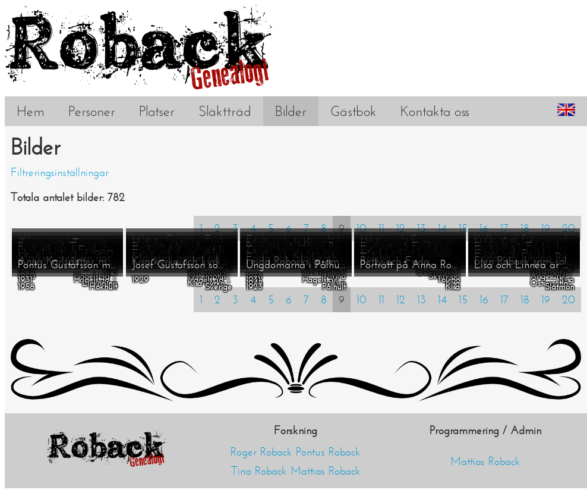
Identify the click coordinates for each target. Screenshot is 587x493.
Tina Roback (259, 471)
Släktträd (224, 111)
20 (568, 299)
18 (524, 299)
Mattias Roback (326, 471)
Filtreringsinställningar (60, 172)
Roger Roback (261, 452)
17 (504, 299)
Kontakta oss (434, 111)
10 (361, 299)
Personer (91, 111)
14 (442, 299)
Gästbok (353, 111)
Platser (157, 111)
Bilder (291, 111)
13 (421, 299)
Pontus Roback (328, 452)
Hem (31, 111)
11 (381, 299)
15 (463, 299)
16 (483, 299)
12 (400, 299)
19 (545, 299)
